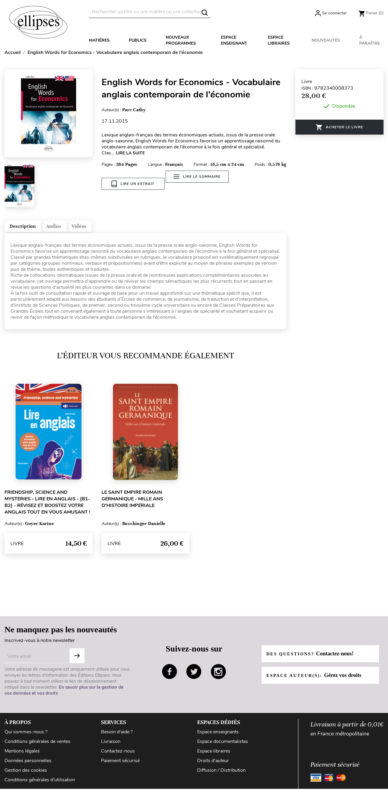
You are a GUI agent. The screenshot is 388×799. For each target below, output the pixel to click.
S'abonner (77, 660)
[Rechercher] (150, 12)
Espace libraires (279, 40)
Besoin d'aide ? (117, 737)
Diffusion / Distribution (221, 775)
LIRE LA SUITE (130, 153)
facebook (169, 676)
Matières (99, 40)
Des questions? (313, 659)
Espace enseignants (218, 737)
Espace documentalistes (222, 746)
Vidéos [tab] (113, 229)
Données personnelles (28, 765)
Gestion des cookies (25, 775)
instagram (218, 676)
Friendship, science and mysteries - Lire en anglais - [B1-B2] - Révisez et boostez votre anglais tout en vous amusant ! (47, 507)
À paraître (369, 40)
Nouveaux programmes (181, 40)
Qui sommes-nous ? (25, 737)
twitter (193, 676)
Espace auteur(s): (317, 680)
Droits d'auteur (213, 765)
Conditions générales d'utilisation (39, 785)
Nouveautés (326, 40)
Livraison (110, 746)
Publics (138, 40)
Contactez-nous (118, 756)
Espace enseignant (234, 40)
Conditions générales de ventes (37, 746)
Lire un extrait (132, 183)
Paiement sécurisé (120, 765)
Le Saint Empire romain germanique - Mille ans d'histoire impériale (132, 504)
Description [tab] (31, 229)
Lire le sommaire (201, 183)
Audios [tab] (76, 229)
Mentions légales (22, 756)
